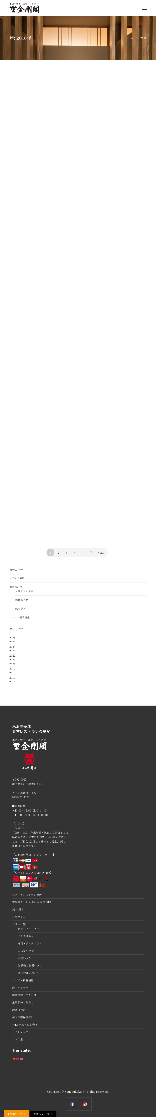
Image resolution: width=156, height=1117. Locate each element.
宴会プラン (19, 917)
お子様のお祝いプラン (31, 965)
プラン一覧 (19, 924)
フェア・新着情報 (20, 617)
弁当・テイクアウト (30, 943)
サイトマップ (20, 1032)
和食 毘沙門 (22, 599)
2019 (12, 668)
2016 (12, 682)
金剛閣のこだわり (23, 1002)
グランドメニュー (29, 928)
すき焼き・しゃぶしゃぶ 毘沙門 (31, 902)
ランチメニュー (27, 936)
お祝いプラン (26, 958)
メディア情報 (17, 578)
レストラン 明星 (24, 591)
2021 (12, 660)
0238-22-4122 (21, 797)
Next (101, 552)
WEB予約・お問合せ (25, 1024)
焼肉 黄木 (20, 608)
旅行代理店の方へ (29, 973)
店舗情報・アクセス (24, 995)
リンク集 (17, 1039)
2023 (12, 651)
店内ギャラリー (21, 988)
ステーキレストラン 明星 (27, 895)
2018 (12, 673)
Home (130, 38)
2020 (12, 664)
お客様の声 (16, 587)
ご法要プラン (26, 951)
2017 (12, 677)
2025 (12, 642)
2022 (12, 655)
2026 (12, 638)
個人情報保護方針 (23, 1017)
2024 (12, 646)
